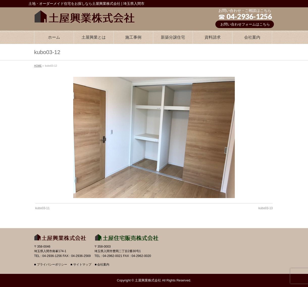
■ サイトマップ (80, 264)
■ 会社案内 (102, 264)
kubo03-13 (266, 208)
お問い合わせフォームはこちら (245, 24)
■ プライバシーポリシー (50, 264)
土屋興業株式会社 (148, 280)
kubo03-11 (42, 208)
